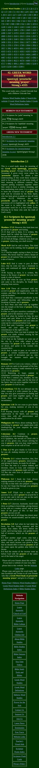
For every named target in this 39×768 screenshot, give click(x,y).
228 (19, 15)
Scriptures (30, 4)
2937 (34, 36)
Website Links (19, 737)
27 (35, 9)
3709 (16, 45)
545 (2, 21)
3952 (34, 45)
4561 (22, 57)
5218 (34, 63)
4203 (28, 51)
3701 (3, 45)
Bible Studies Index (28, 589)
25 (27, 9)
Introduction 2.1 (8, 136)
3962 (9, 48)
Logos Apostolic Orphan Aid (19, 631)
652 (29, 21)
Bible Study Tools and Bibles (19, 672)
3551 (9, 42)
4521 (9, 57)
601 (13, 21)
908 (12, 24)
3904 (28, 45)
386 (34, 15)
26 (31, 9)
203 (4, 15)
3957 (3, 48)
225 (9, 15)
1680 (16, 30)
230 (24, 15)
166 (36, 12)
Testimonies (19, 728)
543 (29, 18)
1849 (28, 30)
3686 (34, 42)
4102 (34, 48)
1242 (9, 27)
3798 (22, 45)
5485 (15, 66)
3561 (22, 42)
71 (14, 12)
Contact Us (19, 710)
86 (22, 12)
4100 (28, 48)
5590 (21, 66)
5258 (9, 66)
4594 (9, 60)
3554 (16, 42)
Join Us (19, 719)
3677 (28, 42)
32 (2, 12)
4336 (22, 54)
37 (6, 12)
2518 (22, 33)
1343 (22, 27)
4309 (9, 54)
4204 (34, 51)
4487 (3, 57)
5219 (3, 66)
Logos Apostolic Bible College (19, 621)
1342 (16, 27)
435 (2, 18)
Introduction (14, 4)
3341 (22, 39)
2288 (3, 33)
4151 (9, 51)
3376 (28, 39)
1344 (28, 27)
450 (13, 18)
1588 (3, 30)
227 (14, 15)
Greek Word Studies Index (20, 101)
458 (18, 18)
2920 (16, 36)
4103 (3, 51)
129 (26, 12)
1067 (28, 24)
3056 (3, 39)
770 (2, 24)
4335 (16, 54)
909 (17, 24)
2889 (3, 36)
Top (36, 3)
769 (34, 21)
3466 (34, 39)
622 (24, 21)
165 (31, 12)
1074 (34, 24)
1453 (34, 27)
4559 (16, 57)
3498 (3, 42)
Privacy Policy (19, 764)
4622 (16, 60)
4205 (3, 54)
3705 (9, 45)
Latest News (19, 723)
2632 (28, 33)
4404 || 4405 (31, 54)
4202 (22, 51)
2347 (9, 33)
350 (29, 15)
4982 (9, 63)
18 (23, 9)
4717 (3, 63)
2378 (16, 33)
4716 (34, 60)
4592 (3, 60)
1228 (3, 27)
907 (7, 24)
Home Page (6, 583)
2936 (28, 36)
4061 (22, 48)
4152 (16, 51)
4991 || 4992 (19, 63)
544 (34, 18)
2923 (22, 36)
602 (18, 21)
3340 (16, 39)
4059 (16, 48)
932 (22, 24)
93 (18, 12)
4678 (22, 60)
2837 (34, 33)
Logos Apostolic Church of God (19, 610)
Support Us (19, 714)
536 (24, 18)
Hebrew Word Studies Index (14, 98)
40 (10, 12)
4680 (28, 60)
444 (8, 18)
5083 (28, 63)
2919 (9, 36)
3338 (9, 39)
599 (8, 21)
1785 (22, 30)
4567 (28, 57)
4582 (34, 57)
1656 (9, 30)
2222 (34, 30)
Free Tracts (19, 732)
